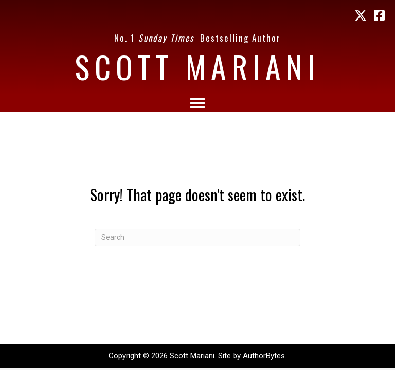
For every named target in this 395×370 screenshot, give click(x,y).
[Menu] (197, 103)
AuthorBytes (264, 355)
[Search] (197, 237)
